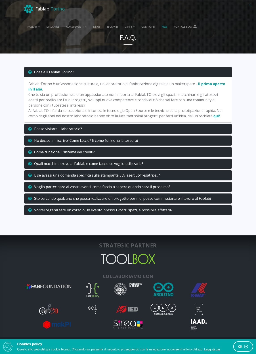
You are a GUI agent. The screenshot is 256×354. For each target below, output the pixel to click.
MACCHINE (52, 27)
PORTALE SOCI (185, 27)
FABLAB (33, 27)
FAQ (164, 27)
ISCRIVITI (112, 27)
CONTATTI (148, 27)
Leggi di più (212, 349)
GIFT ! (130, 27)
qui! (216, 115)
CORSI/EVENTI (76, 27)
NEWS (97, 27)
